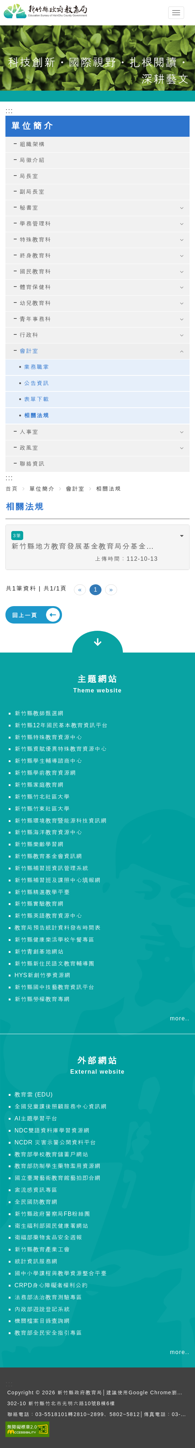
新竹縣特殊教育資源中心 (48, 737)
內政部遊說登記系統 (42, 1309)
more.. (180, 1018)
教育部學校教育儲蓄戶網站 (51, 1154)
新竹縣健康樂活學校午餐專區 (54, 940)
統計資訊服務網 (36, 1261)
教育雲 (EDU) (33, 1094)
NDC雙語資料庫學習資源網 (52, 1130)
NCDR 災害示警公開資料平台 (55, 1142)
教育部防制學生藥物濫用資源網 (57, 1166)
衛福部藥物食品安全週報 (48, 1237)
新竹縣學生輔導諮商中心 (48, 761)
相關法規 (36, 415)
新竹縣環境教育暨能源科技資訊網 (60, 821)
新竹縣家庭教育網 (39, 785)
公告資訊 (36, 383)
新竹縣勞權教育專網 (42, 999)
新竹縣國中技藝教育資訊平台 (54, 987)
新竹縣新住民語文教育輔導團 (54, 963)
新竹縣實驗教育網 (39, 904)
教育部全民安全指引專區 (48, 1333)
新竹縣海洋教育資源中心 (48, 832)
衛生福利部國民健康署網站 (51, 1226)
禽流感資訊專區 (36, 1190)
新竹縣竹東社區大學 (42, 809)
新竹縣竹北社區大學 (42, 797)
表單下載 (36, 399)
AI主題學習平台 (36, 1118)
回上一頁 (24, 615)
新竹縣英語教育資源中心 (48, 916)
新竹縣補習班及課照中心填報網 (57, 880)
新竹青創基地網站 (39, 952)
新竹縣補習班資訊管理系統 (51, 868)
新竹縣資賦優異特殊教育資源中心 (60, 749)
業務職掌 (36, 367)
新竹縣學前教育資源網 (45, 773)
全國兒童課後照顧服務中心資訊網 (60, 1106)
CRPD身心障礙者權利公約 (51, 1285)
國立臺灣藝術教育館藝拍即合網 (57, 1178)
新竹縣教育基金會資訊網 (48, 856)
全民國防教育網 (36, 1202)
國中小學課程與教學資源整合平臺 (60, 1273)
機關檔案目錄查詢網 (42, 1321)
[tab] (97, 547)
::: (9, 477)
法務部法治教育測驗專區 (48, 1297)
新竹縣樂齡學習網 (39, 844)
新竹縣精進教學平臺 (42, 892)
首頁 (11, 489)
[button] (97, 547)
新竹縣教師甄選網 (39, 713)
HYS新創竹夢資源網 (42, 975)
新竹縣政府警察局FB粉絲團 (52, 1214)
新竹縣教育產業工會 (42, 1249)
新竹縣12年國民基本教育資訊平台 (61, 725)
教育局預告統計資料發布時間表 (57, 928)
